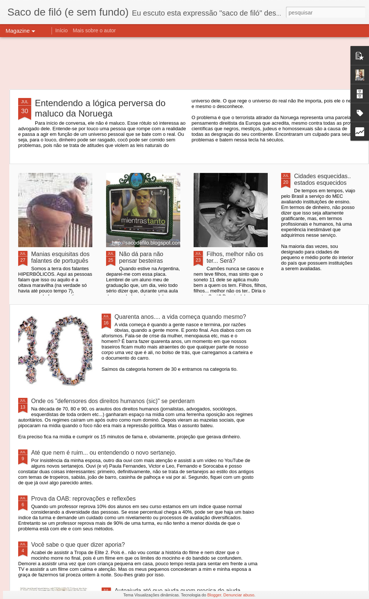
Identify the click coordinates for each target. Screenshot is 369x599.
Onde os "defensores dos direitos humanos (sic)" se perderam (113, 401)
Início (61, 30)
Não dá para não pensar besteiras (141, 257)
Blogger (214, 595)
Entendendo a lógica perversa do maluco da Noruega (100, 108)
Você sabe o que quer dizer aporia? (78, 544)
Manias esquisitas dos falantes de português (60, 257)
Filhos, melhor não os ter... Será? (235, 257)
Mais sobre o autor (94, 30)
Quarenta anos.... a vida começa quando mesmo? (180, 317)
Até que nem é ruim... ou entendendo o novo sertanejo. (103, 452)
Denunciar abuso (238, 595)
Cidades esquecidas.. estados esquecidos (322, 179)
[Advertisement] (184, 63)
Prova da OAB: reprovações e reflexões (83, 498)
